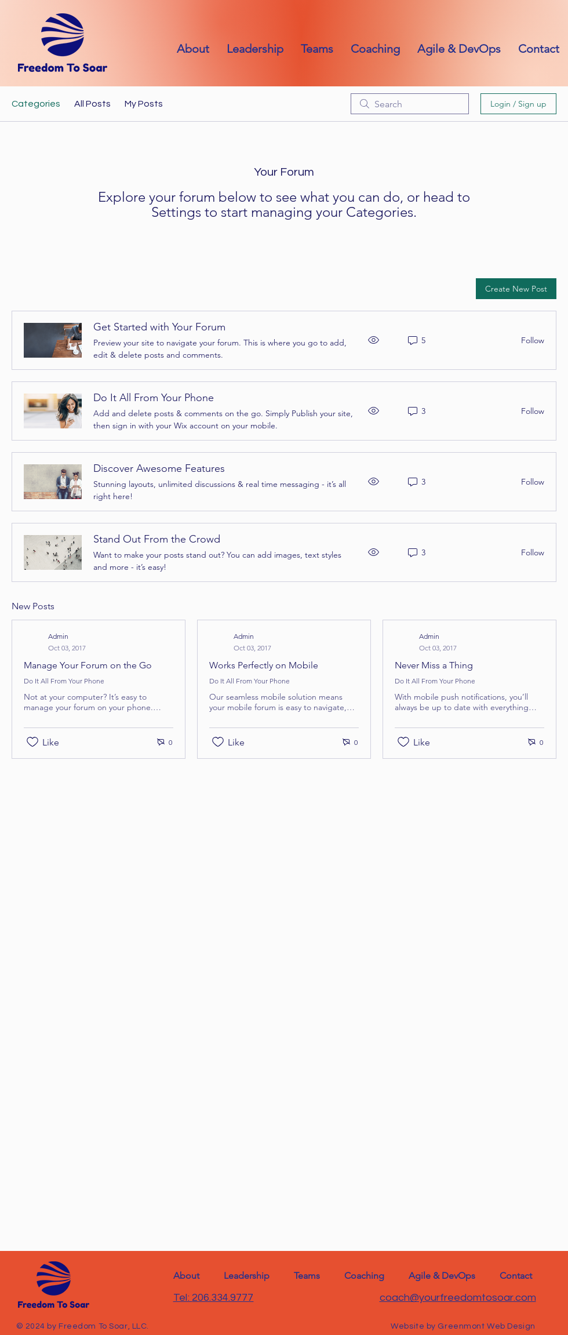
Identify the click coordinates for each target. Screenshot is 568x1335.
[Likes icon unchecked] (32, 742)
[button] (538, 48)
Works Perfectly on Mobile (263, 665)
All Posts (92, 103)
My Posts (144, 103)
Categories (36, 103)
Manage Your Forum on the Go (88, 665)
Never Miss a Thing (434, 665)
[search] (410, 103)
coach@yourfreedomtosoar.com (458, 1297)
